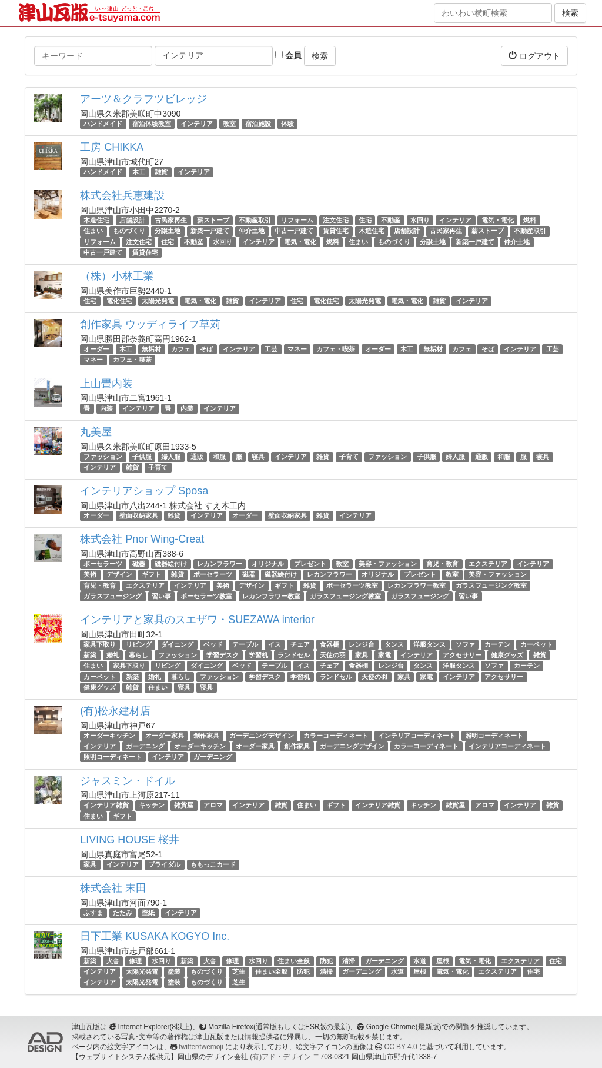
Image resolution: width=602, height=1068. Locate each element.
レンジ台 (361, 644)
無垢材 (151, 348)
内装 (106, 408)
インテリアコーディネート (417, 735)
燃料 (529, 220)
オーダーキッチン (109, 735)
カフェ (180, 348)
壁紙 (148, 912)
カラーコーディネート (335, 735)
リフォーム (297, 220)
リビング (139, 644)
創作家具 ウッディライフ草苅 (150, 324)
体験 (287, 123)
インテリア (196, 123)
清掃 (348, 960)
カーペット (536, 644)
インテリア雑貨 (106, 805)
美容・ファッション (388, 563)
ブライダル (164, 864)
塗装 (174, 971)
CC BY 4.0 (400, 1047)
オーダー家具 (164, 735)
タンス (394, 644)
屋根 (442, 960)
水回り (420, 220)
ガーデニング (145, 746)
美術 (89, 574)
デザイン (119, 574)
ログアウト (534, 56)
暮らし (138, 654)
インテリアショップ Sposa (144, 491)
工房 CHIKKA (111, 147)
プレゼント (310, 563)
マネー (297, 348)
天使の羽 (333, 654)
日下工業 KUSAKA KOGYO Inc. (154, 936)
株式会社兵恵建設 (122, 195)
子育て (349, 456)
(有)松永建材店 (115, 711)
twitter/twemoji (201, 1047)
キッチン (152, 805)
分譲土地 (167, 231)
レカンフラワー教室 (416, 585)
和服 (219, 456)
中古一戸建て (294, 231)
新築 (89, 654)
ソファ (465, 644)
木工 (138, 171)
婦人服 (170, 456)
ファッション (102, 456)
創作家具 (206, 735)
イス (274, 644)
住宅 (365, 220)
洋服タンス (429, 644)
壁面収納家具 (138, 515)
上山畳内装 (106, 384)
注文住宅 (336, 220)
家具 (361, 654)
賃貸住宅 (336, 231)
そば (206, 348)
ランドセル (293, 654)
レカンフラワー (219, 563)
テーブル (245, 644)
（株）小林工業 (117, 276)
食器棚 (329, 644)
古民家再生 (171, 220)
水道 (419, 960)
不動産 (390, 220)
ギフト (151, 574)
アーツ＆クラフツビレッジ (143, 99)
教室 (229, 123)
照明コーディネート (494, 735)
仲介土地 (252, 231)
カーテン (497, 644)
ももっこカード (213, 864)
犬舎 (112, 960)
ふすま (93, 912)
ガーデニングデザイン (261, 735)
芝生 (238, 971)
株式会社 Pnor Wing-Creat (142, 539)
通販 (196, 456)
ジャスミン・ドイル (127, 781)
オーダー (96, 348)
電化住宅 (119, 300)
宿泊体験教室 (151, 123)
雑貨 (161, 171)
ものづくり (129, 231)
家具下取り (99, 644)
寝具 (258, 456)
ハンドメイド (102, 123)
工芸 (271, 348)
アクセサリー (462, 654)
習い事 (161, 596)
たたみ (122, 912)
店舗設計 (132, 220)
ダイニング (177, 644)
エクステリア (488, 563)
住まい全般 (293, 960)
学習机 (258, 654)
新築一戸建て (209, 231)
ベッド (213, 644)
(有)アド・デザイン (280, 1057)
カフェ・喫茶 (335, 348)
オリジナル (268, 563)
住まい (93, 231)
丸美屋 (96, 432)
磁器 (138, 563)
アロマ (213, 805)
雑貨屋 (183, 805)
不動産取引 (255, 220)
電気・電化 (497, 220)
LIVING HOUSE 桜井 (129, 840)
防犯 (326, 960)
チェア (300, 644)
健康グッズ (507, 654)
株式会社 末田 (113, 888)
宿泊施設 (258, 123)
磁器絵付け (171, 563)
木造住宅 (96, 220)
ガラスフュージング (112, 596)
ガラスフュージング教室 (491, 585)
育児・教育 (442, 563)
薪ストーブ (213, 220)
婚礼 (112, 654)
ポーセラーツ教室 (352, 585)
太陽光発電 (158, 300)
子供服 (142, 456)
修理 (135, 960)
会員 (288, 55)
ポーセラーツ (102, 563)
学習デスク (222, 654)
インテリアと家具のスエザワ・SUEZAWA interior (197, 620)
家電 (384, 654)
